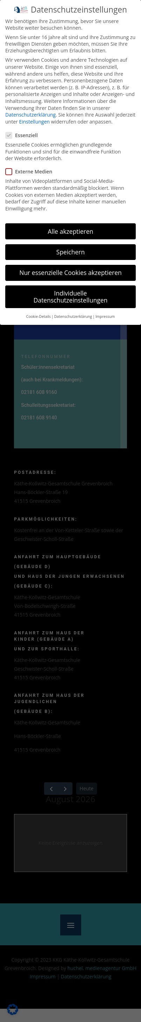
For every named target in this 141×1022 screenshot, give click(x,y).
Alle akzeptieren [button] (70, 230)
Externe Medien (31, 170)
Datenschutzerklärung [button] (73, 315)
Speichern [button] (70, 250)
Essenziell (24, 133)
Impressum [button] (105, 315)
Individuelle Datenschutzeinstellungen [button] (71, 295)
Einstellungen (34, 120)
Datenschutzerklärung (30, 113)
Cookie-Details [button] (38, 315)
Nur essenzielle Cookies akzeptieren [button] (70, 271)
